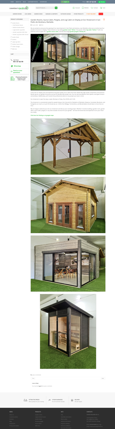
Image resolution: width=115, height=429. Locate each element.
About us (18, 1)
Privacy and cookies (14, 425)
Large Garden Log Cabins (19, 30)
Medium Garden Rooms (18, 27)
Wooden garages (39, 421)
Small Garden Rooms (18, 25)
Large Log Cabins (16, 42)
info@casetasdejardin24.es (96, 426)
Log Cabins (28, 14)
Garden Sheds (38, 14)
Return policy (64, 419)
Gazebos (14, 39)
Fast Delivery (91, 14)
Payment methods (65, 423)
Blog (24, 1)
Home (12, 1)
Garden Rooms (17, 14)
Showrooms (43, 1)
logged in (40, 386)
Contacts (11, 419)
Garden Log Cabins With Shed (20, 32)
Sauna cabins (38, 423)
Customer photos (33, 1)
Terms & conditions (65, 425)
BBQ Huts (14, 49)
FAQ (62, 414)
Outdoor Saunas (66, 14)
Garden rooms (38, 414)
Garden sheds (38, 419)
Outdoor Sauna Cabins (17, 44)
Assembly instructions (66, 417)
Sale (101, 14)
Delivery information (66, 421)
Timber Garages (16, 46)
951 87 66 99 (91, 2)
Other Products (79, 14)
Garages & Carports (52, 14)
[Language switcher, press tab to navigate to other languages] (65, 2)
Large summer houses (40, 417)
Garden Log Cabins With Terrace (20, 34)
